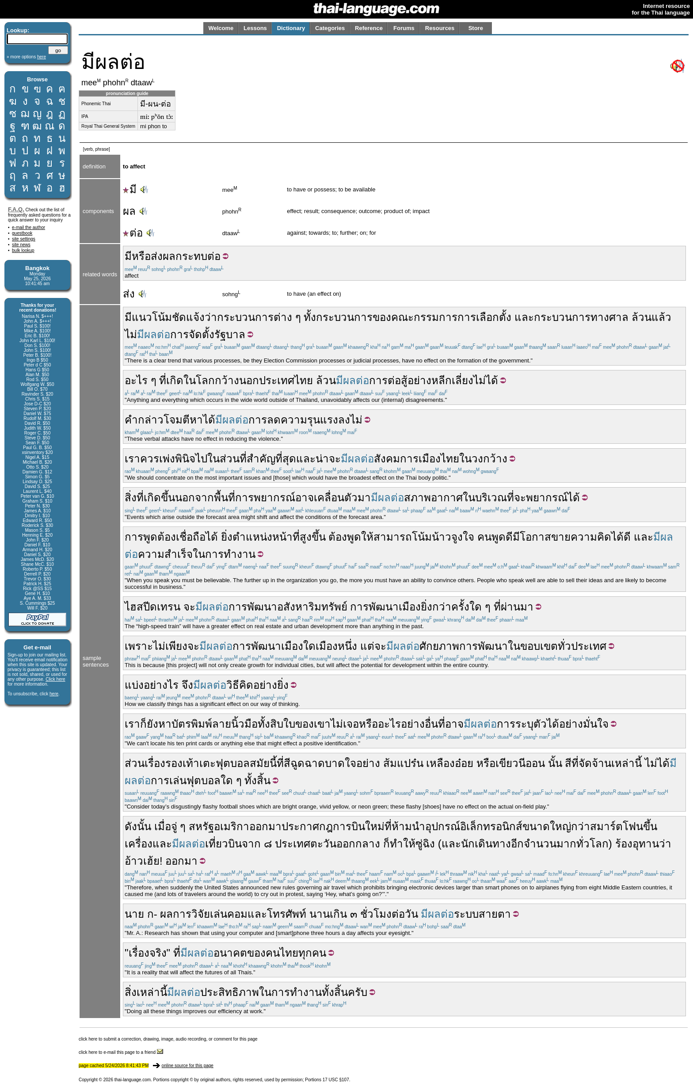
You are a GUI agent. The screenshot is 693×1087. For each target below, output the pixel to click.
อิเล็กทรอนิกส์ (491, 826)
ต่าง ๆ (287, 317)
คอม (237, 914)
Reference (369, 28)
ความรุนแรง (309, 420)
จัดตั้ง (201, 334)
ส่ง (157, 256)
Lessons (255, 28)
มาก (566, 844)
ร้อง (623, 844)
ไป (201, 459)
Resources (439, 28)
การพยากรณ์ (265, 497)
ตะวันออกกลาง (345, 844)
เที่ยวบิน (223, 844)
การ (179, 334)
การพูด (141, 537)
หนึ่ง (347, 646)
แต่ (367, 646)
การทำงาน (230, 554)
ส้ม (390, 763)
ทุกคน (312, 953)
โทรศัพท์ (286, 914)
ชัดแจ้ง (188, 317)
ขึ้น (650, 826)
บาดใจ (340, 763)
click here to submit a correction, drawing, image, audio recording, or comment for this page (168, 1039)
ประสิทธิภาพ (229, 992)
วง (477, 459)
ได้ (209, 420)
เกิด (174, 380)
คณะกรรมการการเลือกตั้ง (451, 317)
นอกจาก (194, 497)
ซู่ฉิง (425, 844)
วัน (411, 914)
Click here (55, 679)
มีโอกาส (532, 537)
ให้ (367, 537)
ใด (309, 646)
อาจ (304, 497)
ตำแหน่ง (252, 537)
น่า (322, 459)
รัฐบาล (229, 334)
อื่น (431, 724)
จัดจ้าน (595, 763)
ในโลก (199, 380)
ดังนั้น (138, 826)
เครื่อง (138, 844)
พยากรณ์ (546, 497)
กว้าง (227, 380)
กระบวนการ (245, 317)
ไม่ (131, 334)
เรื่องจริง (148, 953)
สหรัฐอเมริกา (219, 826)
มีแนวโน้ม (148, 317)
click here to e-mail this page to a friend (121, 1052)
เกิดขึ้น (159, 497)
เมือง (410, 607)
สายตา (495, 914)
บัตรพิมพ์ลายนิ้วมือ (214, 724)
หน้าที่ (286, 537)
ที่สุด (285, 459)
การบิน (349, 826)
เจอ (351, 724)
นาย (134, 914)
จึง (187, 685)
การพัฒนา (252, 607)
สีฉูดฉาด (304, 763)
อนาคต (230, 953)
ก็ (143, 724)
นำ (418, 826)
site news (21, 244)
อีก (517, 844)
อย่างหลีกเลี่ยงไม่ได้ (452, 380)
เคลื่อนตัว (336, 497)
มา (364, 497)
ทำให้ (402, 844)
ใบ (289, 724)
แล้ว (661, 317)
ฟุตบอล (233, 763)
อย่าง (413, 724)
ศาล (618, 317)
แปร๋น (410, 763)
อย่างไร (161, 685)
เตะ (207, 763)
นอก (249, 380)
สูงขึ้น (313, 537)
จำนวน (540, 844)
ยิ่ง (226, 537)
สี (568, 763)
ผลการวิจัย (185, 914)
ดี (509, 537)
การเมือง (420, 459)
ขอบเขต (539, 646)
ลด (274, 420)
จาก (251, 844)
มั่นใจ (596, 724)
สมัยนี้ (263, 763)
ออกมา (265, 826)
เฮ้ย (151, 861)
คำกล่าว (144, 420)
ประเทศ (276, 380)
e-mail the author (28, 227)
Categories (330, 28)
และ (524, 317)
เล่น (218, 914)
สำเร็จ (178, 554)
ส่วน (230, 459)
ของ (382, 317)
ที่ (162, 380)
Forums (404, 28)
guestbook (22, 233)
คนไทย (282, 953)
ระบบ (466, 914)
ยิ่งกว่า (436, 607)
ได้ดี (621, 537)
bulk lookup (23, 250)
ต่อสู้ (397, 380)
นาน (319, 914)
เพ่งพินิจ (177, 459)
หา (196, 420)
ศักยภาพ (439, 646)
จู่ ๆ (178, 826)
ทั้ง (310, 317)
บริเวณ (491, 497)
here (54, 693)
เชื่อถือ (191, 537)
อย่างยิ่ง (271, 685)
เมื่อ (162, 826)
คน (484, 537)
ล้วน (641, 317)
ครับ (357, 992)
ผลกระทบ (185, 256)
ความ (151, 554)
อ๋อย (464, 763)
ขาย (561, 537)
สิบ (276, 724)
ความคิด (591, 537)
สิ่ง (131, 992)
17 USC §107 (336, 1079)
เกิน (338, 914)
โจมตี (177, 420)
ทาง (599, 317)
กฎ (326, 826)
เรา (132, 459)
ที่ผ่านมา (513, 607)
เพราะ (139, 646)
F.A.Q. (16, 209)
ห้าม (402, 826)
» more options (26, 56)
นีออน (531, 763)
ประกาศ (300, 826)
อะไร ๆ (140, 380)
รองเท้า (182, 763)
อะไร (389, 724)
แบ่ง (134, 685)
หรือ (141, 256)
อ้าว (134, 861)
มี (130, 189)
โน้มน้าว (431, 537)
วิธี (232, 685)
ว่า (211, 317)
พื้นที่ (224, 497)
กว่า (580, 826)
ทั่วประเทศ (582, 646)
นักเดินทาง (486, 844)
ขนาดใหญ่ (546, 826)
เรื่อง (155, 763)
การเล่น (169, 780)
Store (475, 28)
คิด (246, 685)
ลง (344, 420)
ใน (213, 459)
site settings (23, 238)
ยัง (152, 724)
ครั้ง (460, 607)
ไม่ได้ (657, 763)
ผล (129, 211)
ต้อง (166, 537)
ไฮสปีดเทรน (152, 607)
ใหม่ (375, 826)
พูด (354, 537)
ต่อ (133, 233)
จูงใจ (462, 537)
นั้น (555, 763)
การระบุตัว (522, 724)
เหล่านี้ (626, 763)
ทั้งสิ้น (257, 780)
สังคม (387, 459)
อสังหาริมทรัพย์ (312, 607)
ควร (149, 459)
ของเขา (313, 724)
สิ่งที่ (134, 497)
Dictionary (291, 28)
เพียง (176, 646)
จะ (335, 459)
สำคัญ (261, 459)
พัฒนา (384, 607)
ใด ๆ (480, 607)
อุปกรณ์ (442, 826)
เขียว (506, 763)
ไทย (303, 380)
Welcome (220, 28)
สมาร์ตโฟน (616, 826)
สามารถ (392, 537)
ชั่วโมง (376, 914)
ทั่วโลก (592, 844)
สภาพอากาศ (433, 497)
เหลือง (440, 763)
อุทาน (645, 844)
